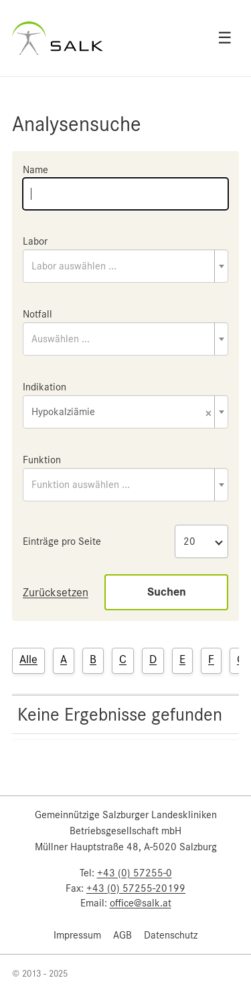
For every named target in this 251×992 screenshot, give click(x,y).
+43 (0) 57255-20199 (135, 888)
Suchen (166, 592)
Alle (28, 659)
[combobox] (125, 266)
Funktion (42, 460)
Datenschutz (170, 935)
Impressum (77, 935)
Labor (35, 241)
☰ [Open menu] (225, 38)
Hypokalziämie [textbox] (121, 413)
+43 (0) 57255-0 (134, 873)
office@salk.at (140, 903)
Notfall (37, 314)
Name (35, 170)
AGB (122, 935)
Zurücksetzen (55, 592)
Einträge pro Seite (62, 541)
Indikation (44, 387)
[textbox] (125, 266)
